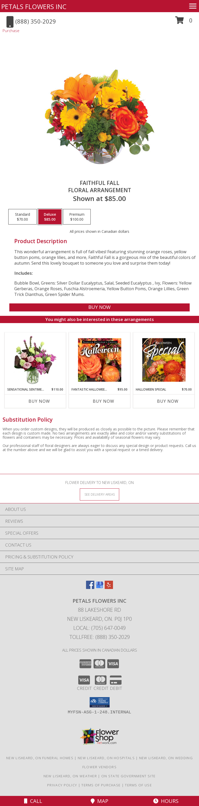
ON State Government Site (128, 776)
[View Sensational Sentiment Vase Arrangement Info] (35, 360)
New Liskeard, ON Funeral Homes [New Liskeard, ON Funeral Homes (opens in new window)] (39, 758)
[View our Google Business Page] (99, 587)
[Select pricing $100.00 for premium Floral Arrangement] (76, 216)
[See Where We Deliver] (99, 494)
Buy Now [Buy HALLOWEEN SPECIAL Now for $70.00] (168, 401)
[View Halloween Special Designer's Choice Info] (164, 360)
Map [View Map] (99, 800)
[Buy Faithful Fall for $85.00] (99, 307)
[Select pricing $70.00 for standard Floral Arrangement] (23, 216)
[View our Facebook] (90, 587)
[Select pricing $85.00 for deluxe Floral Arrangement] (49, 216)
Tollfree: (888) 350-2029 (99, 636)
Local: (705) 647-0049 (99, 627)
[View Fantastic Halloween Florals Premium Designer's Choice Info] (99, 360)
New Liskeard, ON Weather (70, 776)
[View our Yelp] (109, 587)
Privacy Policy (62, 785)
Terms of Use (138, 785)
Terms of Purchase (100, 785)
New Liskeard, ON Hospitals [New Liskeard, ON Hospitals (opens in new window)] (106, 758)
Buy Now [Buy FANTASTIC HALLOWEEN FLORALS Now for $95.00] (103, 401)
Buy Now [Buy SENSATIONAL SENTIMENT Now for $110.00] (39, 401)
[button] (184, 22)
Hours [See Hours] (166, 800)
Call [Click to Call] (33, 800)
